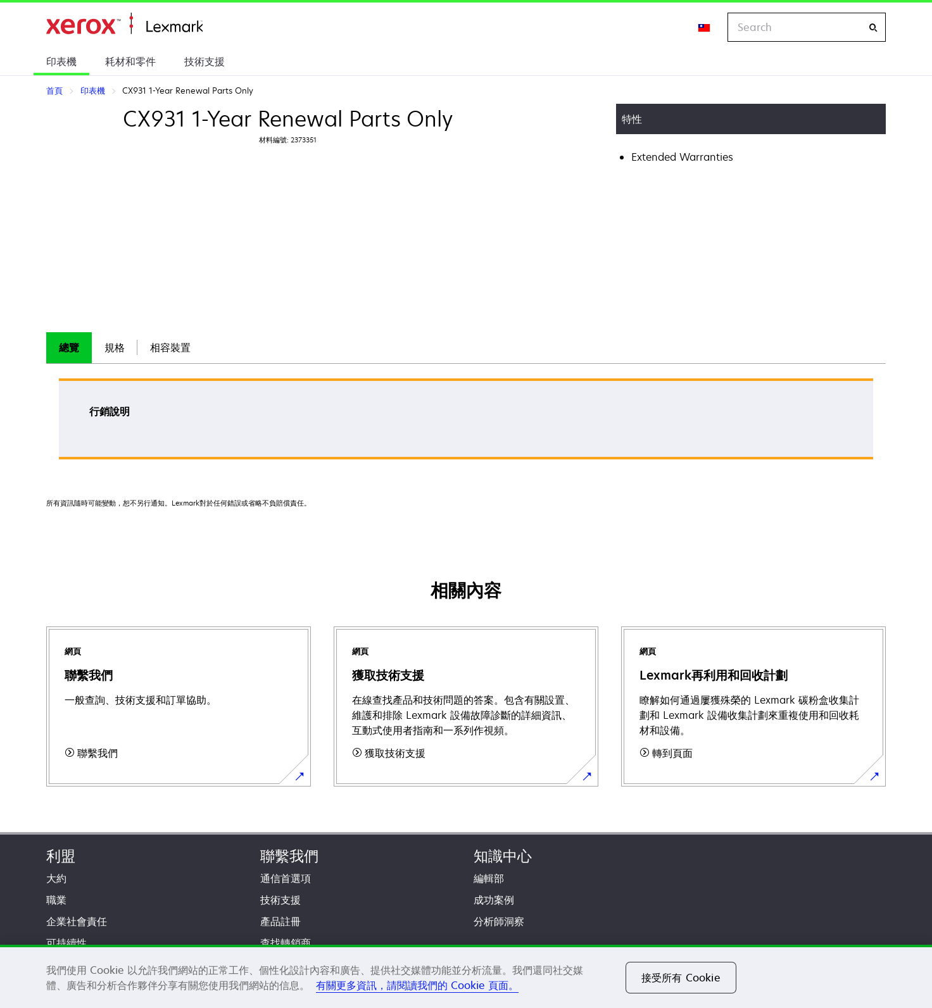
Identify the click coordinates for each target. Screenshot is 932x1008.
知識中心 (503, 856)
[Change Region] (705, 27)
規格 (114, 347)
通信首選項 (285, 878)
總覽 (69, 347)
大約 (56, 878)
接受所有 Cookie (681, 978)
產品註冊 (280, 921)
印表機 (61, 61)
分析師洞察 (499, 921)
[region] (466, 976)
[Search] (873, 27)
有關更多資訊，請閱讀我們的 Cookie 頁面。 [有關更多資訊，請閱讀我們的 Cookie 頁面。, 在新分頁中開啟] (417, 985)
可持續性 (66, 943)
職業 (56, 900)
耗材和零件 (130, 61)
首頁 (124, 24)
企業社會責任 (76, 921)
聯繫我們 (289, 856)
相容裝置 (170, 347)
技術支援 (204, 61)
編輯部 (489, 878)
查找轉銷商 (285, 943)
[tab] (69, 347)
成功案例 (494, 900)
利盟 (60, 856)
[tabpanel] (466, 423)
